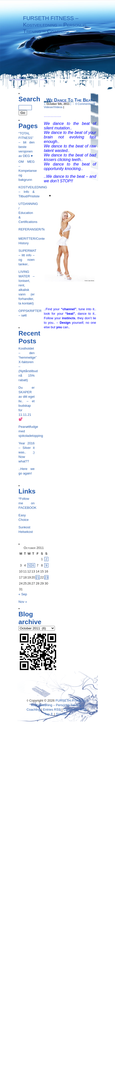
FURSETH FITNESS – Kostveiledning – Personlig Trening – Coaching (54, 24)
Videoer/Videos (53, 107)
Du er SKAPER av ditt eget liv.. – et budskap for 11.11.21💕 (27, 403)
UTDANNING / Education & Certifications (27, 213)
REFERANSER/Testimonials (27, 229)
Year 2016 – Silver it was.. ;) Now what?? (27, 452)
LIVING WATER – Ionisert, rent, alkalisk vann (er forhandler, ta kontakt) (27, 287)
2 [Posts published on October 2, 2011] (46, 559)
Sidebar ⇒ (63, 714)
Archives (63, 77)
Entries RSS (52, 709)
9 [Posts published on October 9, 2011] (46, 565)
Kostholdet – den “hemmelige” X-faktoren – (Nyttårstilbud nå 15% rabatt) (27, 364)
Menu (16, 77)
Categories (38, 77)
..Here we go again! (27, 471)
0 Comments (83, 103)
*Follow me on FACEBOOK (27, 503)
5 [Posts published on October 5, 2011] (29, 565)
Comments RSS (75, 709)
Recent (84, 77)
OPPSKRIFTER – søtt (27, 313)
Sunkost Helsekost (26, 529)
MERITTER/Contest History (27, 241)
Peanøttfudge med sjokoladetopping (27, 431)
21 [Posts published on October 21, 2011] (37, 577)
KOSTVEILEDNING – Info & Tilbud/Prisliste (27, 191)
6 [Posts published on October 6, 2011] (33, 565)
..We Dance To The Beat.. (69, 100)
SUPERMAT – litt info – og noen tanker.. (27, 257)
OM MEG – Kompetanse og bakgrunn (27, 171)
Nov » (23, 602)
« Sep (23, 594)
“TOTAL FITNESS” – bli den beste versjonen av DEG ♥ (27, 144)
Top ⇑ (48, 714)
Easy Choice (24, 517)
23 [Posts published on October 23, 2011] (46, 577)
